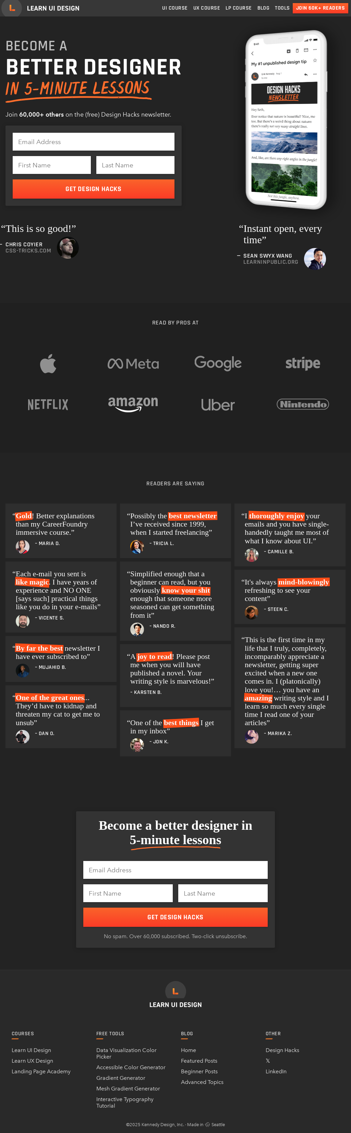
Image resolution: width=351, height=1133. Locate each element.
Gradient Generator (120, 1078)
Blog (263, 8)
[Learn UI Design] (40, 8)
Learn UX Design (32, 1061)
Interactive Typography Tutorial (125, 1102)
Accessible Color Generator (131, 1067)
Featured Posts (199, 1061)
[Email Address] (93, 142)
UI (174, 8)
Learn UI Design (31, 1050)
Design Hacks (282, 1050)
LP (239, 8)
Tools (282, 8)
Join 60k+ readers (320, 8)
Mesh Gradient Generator (128, 1088)
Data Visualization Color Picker (126, 1053)
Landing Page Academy (41, 1071)
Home (188, 1050)
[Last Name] (135, 165)
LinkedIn (276, 1071)
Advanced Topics (202, 1082)
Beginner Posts (199, 1071)
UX (206, 8)
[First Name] (52, 165)
